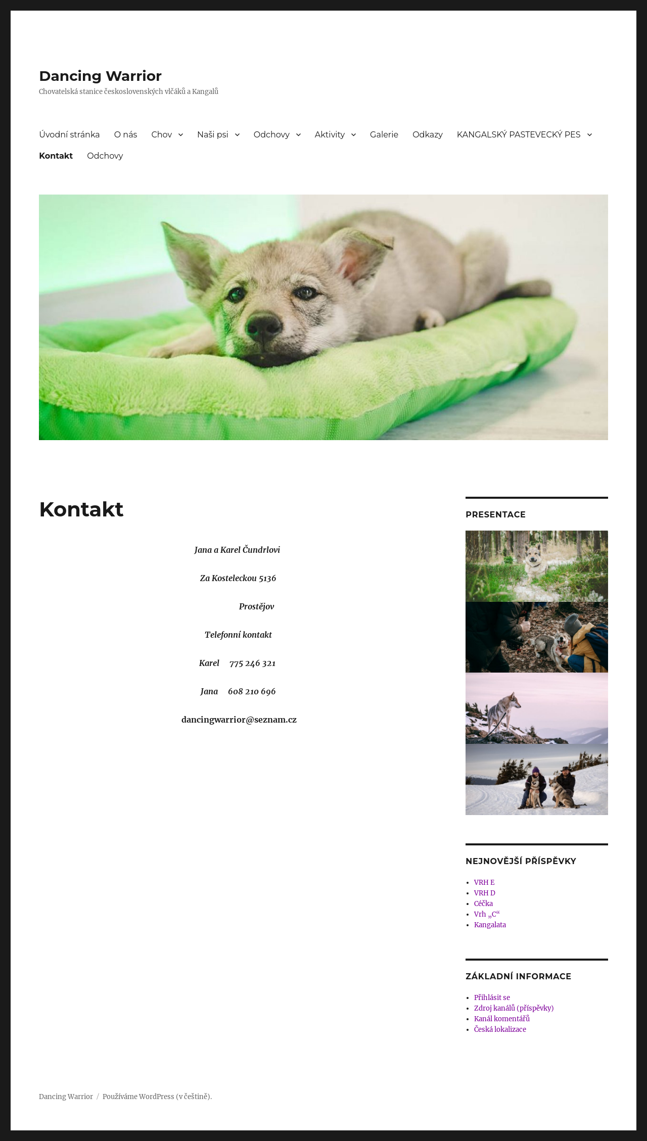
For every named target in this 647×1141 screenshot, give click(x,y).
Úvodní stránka (69, 134)
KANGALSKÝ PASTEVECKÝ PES (519, 134)
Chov (161, 134)
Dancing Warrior (100, 75)
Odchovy (272, 134)
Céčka (483, 903)
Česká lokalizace (500, 1029)
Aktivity (330, 134)
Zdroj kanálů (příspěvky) (514, 1008)
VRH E (484, 882)
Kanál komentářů (502, 1019)
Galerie (384, 134)
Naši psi (212, 134)
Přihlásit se (492, 997)
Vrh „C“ (487, 914)
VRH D (484, 893)
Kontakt (56, 156)
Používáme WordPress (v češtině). (157, 1096)
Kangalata (490, 925)
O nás (125, 134)
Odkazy (427, 134)
